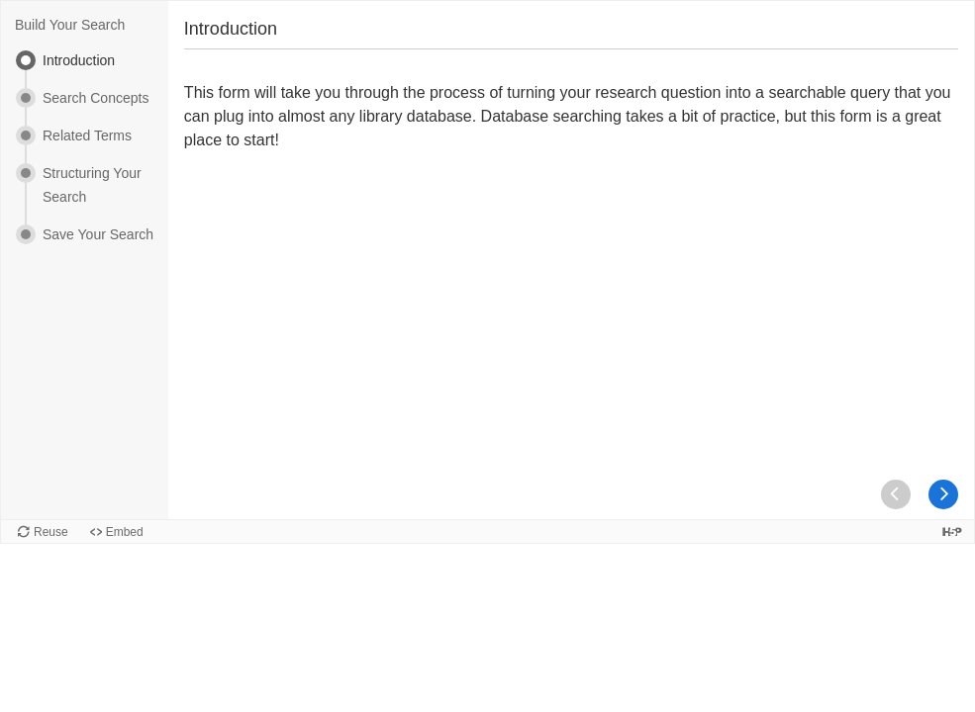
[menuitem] (84, 69)
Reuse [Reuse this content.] (51, 532)
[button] (943, 494)
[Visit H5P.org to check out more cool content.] (952, 531)
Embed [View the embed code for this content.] (125, 532)
